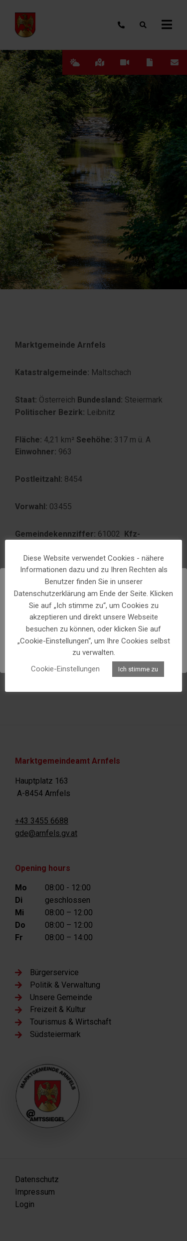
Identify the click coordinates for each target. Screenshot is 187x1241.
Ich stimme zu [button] (138, 669)
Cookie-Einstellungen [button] (65, 668)
